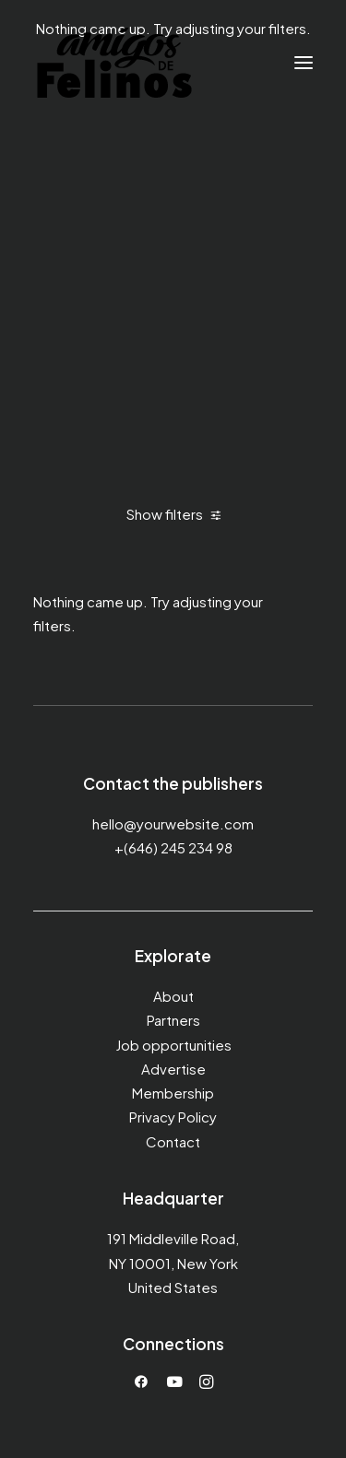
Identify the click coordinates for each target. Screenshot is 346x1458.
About (173, 996)
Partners (173, 1020)
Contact (173, 1141)
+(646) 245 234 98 (173, 847)
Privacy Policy (173, 1116)
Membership (173, 1092)
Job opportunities (173, 1044)
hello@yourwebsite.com (173, 823)
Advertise (173, 1068)
